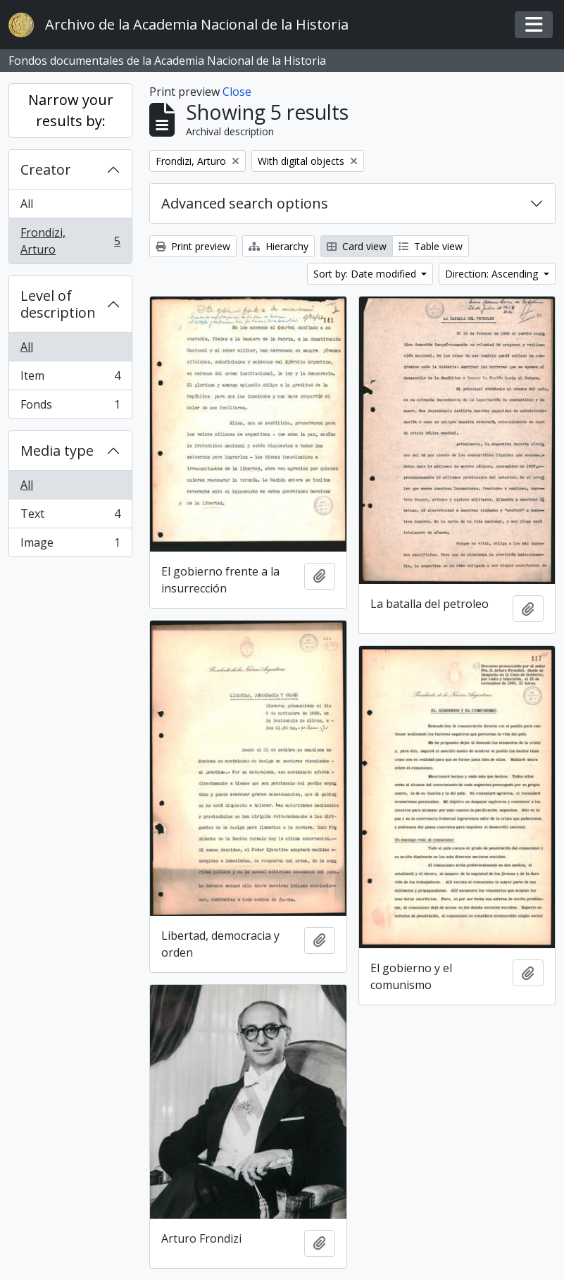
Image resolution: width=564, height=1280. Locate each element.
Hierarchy (278, 246)
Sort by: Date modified (366, 273)
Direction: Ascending (493, 273)
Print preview (193, 246)
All (26, 203)
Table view (431, 246)
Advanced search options (244, 203)
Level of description (58, 304)
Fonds (70, 407)
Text (70, 516)
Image (70, 545)
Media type (57, 450)
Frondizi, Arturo (70, 241)
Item (70, 378)
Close (237, 91)
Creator (45, 169)
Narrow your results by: (70, 110)
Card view (357, 246)
